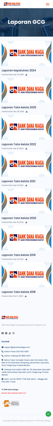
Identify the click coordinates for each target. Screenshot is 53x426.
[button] (47, 3)
